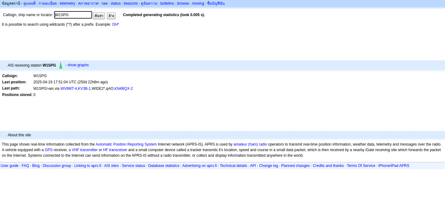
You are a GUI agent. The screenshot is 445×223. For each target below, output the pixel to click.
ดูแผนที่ (29, 3)
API (253, 166)
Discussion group (57, 166)
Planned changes (295, 166)
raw (105, 3)
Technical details (233, 166)
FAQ (25, 166)
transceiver (118, 150)
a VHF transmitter (83, 150)
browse (183, 3)
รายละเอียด (48, 3)
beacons (131, 3)
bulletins (167, 3)
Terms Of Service (361, 166)
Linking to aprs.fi (87, 166)
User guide (10, 166)
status (116, 3)
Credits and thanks (328, 166)
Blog (36, 166)
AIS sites (111, 166)
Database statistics (164, 166)
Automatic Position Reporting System (126, 144)
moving (198, 3)
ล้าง (111, 16)
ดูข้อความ (149, 3)
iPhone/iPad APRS (393, 166)
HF (105, 150)
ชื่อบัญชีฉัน (216, 3)
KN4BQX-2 (123, 88)
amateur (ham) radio (250, 144)
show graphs (78, 65)
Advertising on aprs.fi (199, 166)
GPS (49, 150)
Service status (133, 166)
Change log (268, 166)
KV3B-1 (84, 88)
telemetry (67, 3)
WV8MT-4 (69, 88)
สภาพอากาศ (88, 3)
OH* (115, 24)
